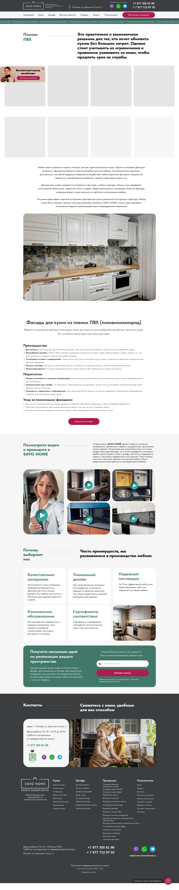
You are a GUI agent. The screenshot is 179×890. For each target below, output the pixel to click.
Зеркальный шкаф (83, 801)
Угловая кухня (58, 788)
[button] (138, 15)
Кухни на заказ (59, 785)
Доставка (141, 792)
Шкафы (51, 14)
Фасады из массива (111, 798)
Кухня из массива (60, 795)
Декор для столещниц (111, 833)
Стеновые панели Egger (112, 792)
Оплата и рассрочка (145, 798)
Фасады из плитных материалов (115, 815)
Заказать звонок (122, 672)
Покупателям (110, 14)
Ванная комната (67, 14)
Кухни (41, 14)
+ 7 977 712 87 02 (144, 7)
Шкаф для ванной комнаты (86, 805)
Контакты (141, 812)
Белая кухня (57, 798)
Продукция (28, 14)
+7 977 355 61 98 (143, 3)
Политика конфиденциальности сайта (90, 865)
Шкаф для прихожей (84, 791)
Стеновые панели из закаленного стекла (111, 785)
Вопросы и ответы (144, 805)
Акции (96, 14)
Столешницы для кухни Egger (114, 826)
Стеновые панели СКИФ (112, 789)
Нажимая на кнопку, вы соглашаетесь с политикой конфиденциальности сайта (119, 680)
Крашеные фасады (110, 808)
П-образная (58, 792)
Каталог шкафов (82, 788)
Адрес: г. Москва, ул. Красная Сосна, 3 (46, 726)
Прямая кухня (58, 805)
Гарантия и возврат (145, 802)
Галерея (84, 14)
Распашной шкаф (82, 798)
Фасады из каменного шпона (114, 801)
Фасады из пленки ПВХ (112, 812)
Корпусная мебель (83, 808)
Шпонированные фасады (113, 805)
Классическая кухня (61, 802)
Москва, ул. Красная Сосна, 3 (87, 7)
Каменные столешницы (112, 830)
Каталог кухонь (59, 808)
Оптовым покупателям (146, 808)
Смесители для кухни (111, 839)
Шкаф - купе (81, 795)
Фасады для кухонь (110, 795)
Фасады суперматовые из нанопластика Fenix (121, 823)
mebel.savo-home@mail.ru (142, 855)
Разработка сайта (89, 872)
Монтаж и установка (145, 795)
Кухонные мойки (109, 836)
